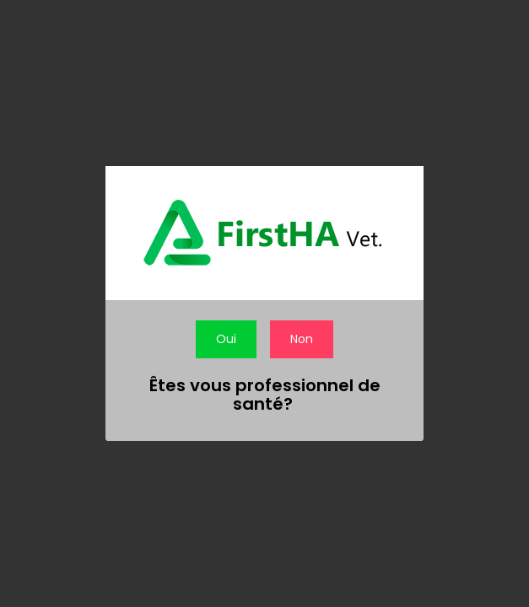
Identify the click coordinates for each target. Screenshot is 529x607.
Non (301, 338)
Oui (226, 338)
